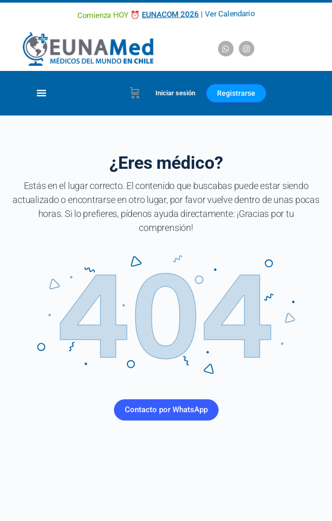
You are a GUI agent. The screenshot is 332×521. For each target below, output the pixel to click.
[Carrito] (135, 93)
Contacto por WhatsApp (166, 409)
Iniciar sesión (175, 93)
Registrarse (236, 93)
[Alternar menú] (41, 93)
